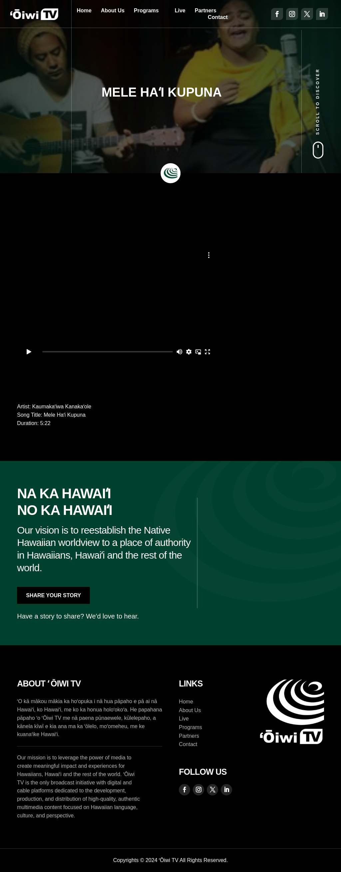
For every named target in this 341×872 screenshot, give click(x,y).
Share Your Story (53, 595)
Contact (218, 17)
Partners (205, 10)
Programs (146, 10)
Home (84, 10)
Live (180, 10)
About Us (113, 10)
